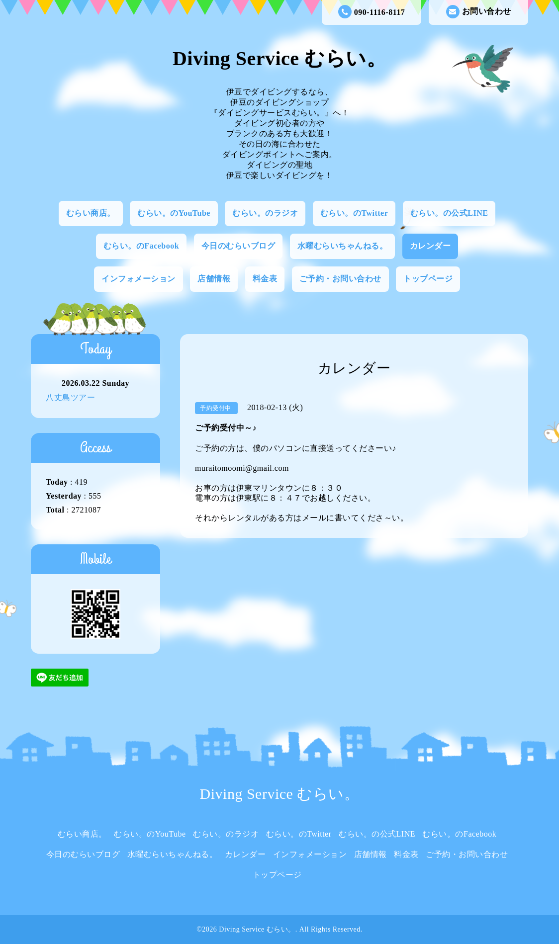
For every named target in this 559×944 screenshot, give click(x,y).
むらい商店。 (90, 213)
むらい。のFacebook (141, 246)
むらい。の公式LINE (449, 213)
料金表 (265, 278)
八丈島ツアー (70, 397)
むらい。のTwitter (354, 213)
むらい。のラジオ (265, 213)
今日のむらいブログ (238, 246)
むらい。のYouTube (173, 213)
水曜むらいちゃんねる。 (342, 246)
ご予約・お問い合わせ (340, 278)
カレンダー (430, 246)
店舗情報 (213, 278)
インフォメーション (138, 278)
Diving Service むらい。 (279, 58)
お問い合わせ (478, 11)
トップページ (428, 278)
